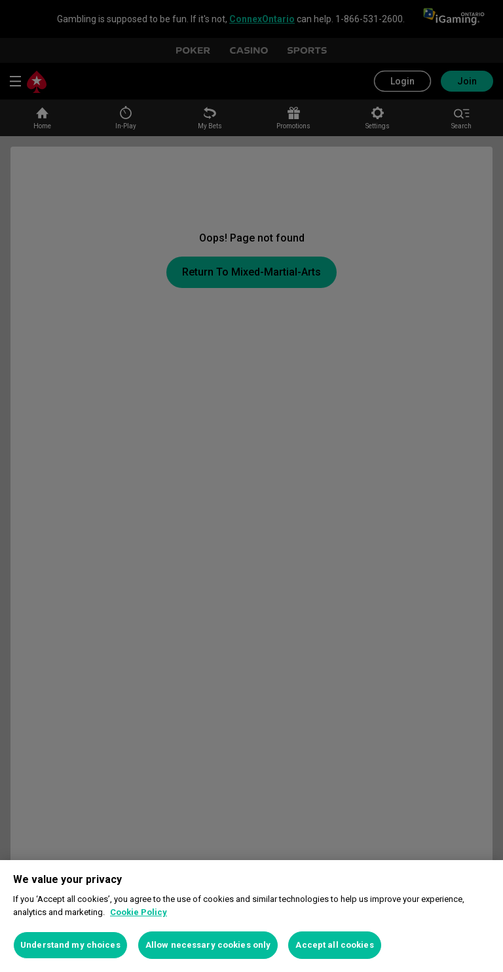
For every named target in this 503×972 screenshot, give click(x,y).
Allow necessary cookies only (208, 945)
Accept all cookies (334, 945)
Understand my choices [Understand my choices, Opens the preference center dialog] (70, 945)
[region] (251, 916)
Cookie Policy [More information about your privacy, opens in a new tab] (138, 912)
